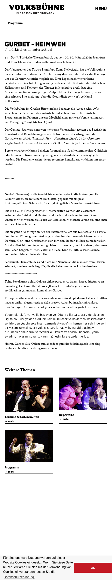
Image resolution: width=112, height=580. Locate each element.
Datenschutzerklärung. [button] (19, 577)
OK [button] (93, 567)
